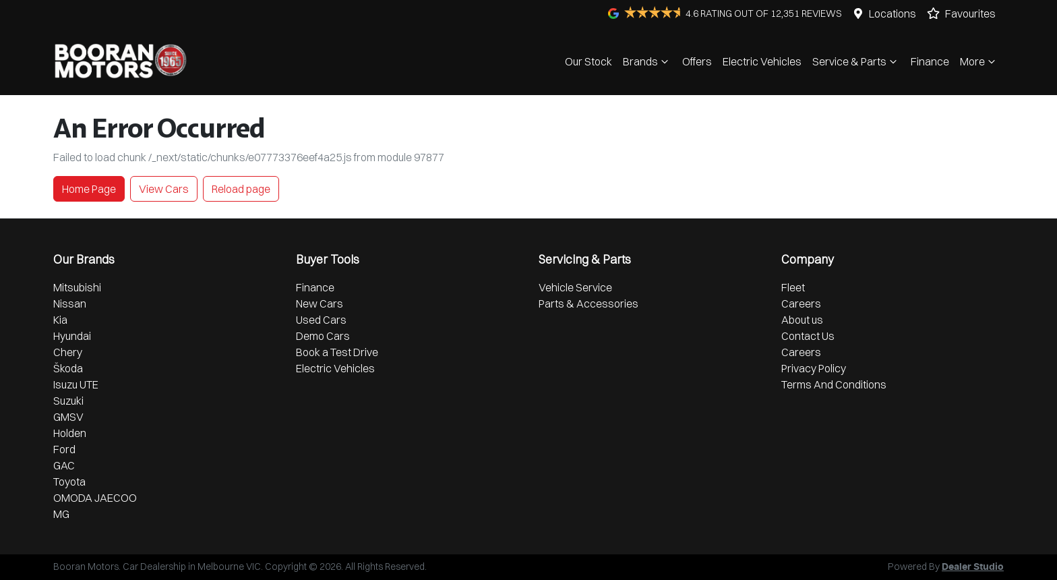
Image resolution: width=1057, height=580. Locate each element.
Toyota (69, 481)
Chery (67, 352)
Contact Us (808, 336)
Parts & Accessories (588, 303)
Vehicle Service (575, 287)
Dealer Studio (973, 567)
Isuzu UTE (75, 384)
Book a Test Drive (337, 352)
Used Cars (321, 319)
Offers (697, 61)
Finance (930, 61)
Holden (69, 433)
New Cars (319, 303)
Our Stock (588, 61)
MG (61, 514)
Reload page (241, 189)
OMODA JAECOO (95, 497)
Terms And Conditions (833, 384)
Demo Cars (323, 336)
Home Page (89, 189)
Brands (647, 61)
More (979, 61)
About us (802, 319)
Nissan (69, 303)
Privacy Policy (813, 368)
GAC (64, 465)
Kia (60, 319)
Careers (801, 303)
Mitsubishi (77, 287)
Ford (64, 449)
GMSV (68, 417)
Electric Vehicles (762, 61)
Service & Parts (856, 61)
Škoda (68, 368)
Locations (892, 13)
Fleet (793, 287)
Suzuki (68, 400)
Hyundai (72, 336)
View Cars (164, 189)
